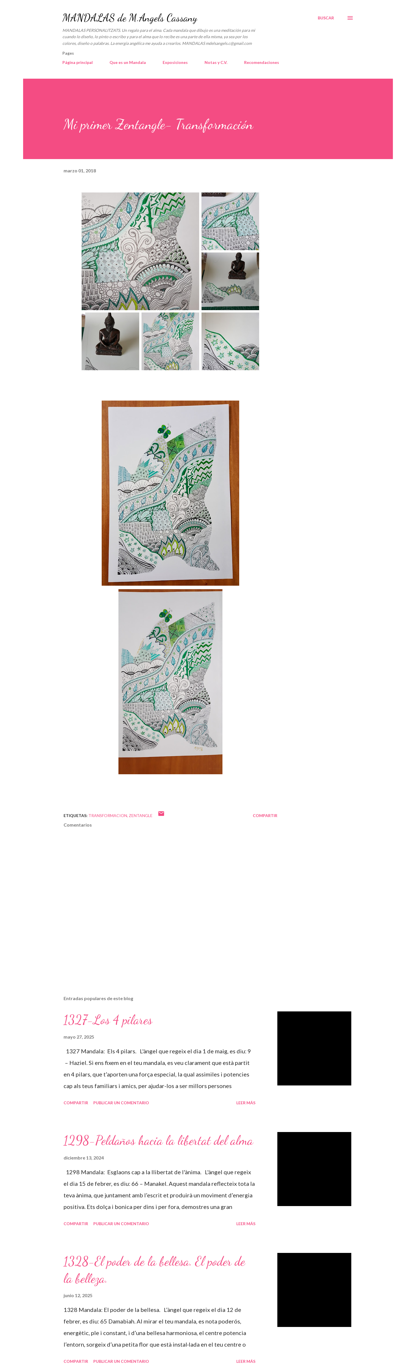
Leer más (245, 1102)
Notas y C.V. (216, 62)
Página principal (77, 62)
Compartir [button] (265, 815)
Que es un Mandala (127, 62)
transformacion (107, 815)
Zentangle (141, 815)
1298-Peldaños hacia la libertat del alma (158, 1140)
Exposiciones (175, 62)
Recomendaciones (261, 62)
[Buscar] (326, 18)
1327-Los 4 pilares (108, 1019)
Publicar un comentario (121, 1102)
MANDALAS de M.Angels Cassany (129, 18)
